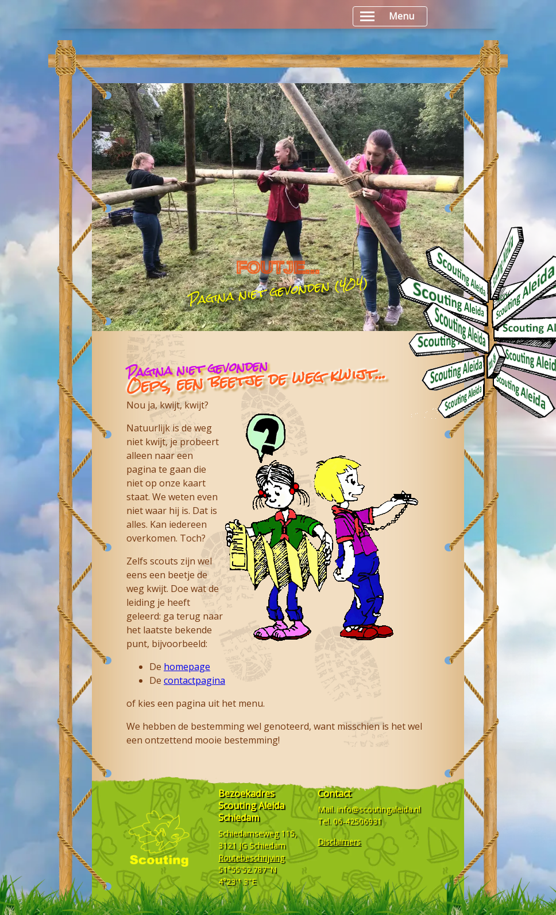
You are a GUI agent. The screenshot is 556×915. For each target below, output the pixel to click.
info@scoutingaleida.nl (378, 809)
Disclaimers (339, 841)
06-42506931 (357, 821)
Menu (387, 16)
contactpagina (194, 680)
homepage (187, 666)
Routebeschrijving (251, 857)
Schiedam (267, 845)
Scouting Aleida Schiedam (251, 811)
